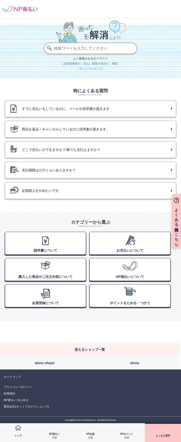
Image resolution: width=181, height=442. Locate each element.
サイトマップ (12, 377)
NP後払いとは (54, 436)
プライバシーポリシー (18, 387)
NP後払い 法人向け (16, 400)
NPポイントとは (126, 436)
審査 (115, 63)
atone (134, 363)
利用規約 (9, 393)
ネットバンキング (90, 68)
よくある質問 (163, 435)
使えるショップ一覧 (90, 349)
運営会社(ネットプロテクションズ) (26, 406)
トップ (18, 435)
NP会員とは (90, 436)
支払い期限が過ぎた (96, 63)
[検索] (90, 48)
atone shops (44, 363)
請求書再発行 (72, 63)
